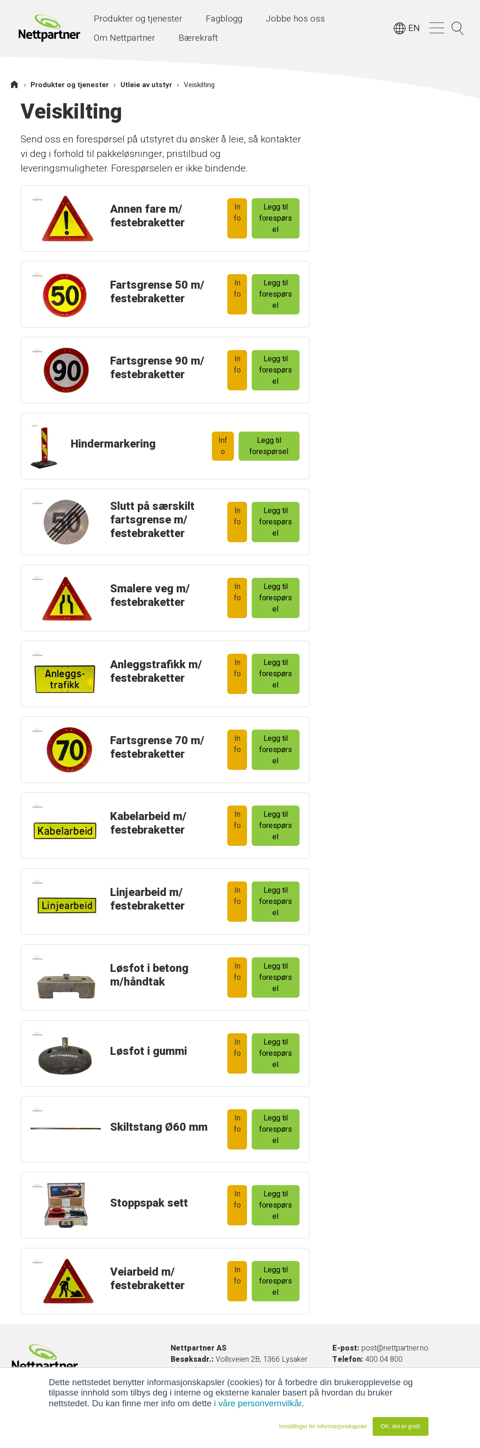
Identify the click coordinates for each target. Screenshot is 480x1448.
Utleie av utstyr (146, 85)
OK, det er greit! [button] (400, 1426)
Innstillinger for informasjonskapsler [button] (323, 1426)
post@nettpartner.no (394, 1348)
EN (414, 28)
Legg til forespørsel (275, 218)
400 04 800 (384, 1359)
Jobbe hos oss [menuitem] (295, 18)
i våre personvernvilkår (258, 1403)
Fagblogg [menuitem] (224, 18)
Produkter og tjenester (69, 85)
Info (237, 213)
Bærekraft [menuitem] (198, 38)
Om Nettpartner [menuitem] (124, 38)
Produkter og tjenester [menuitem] (138, 18)
